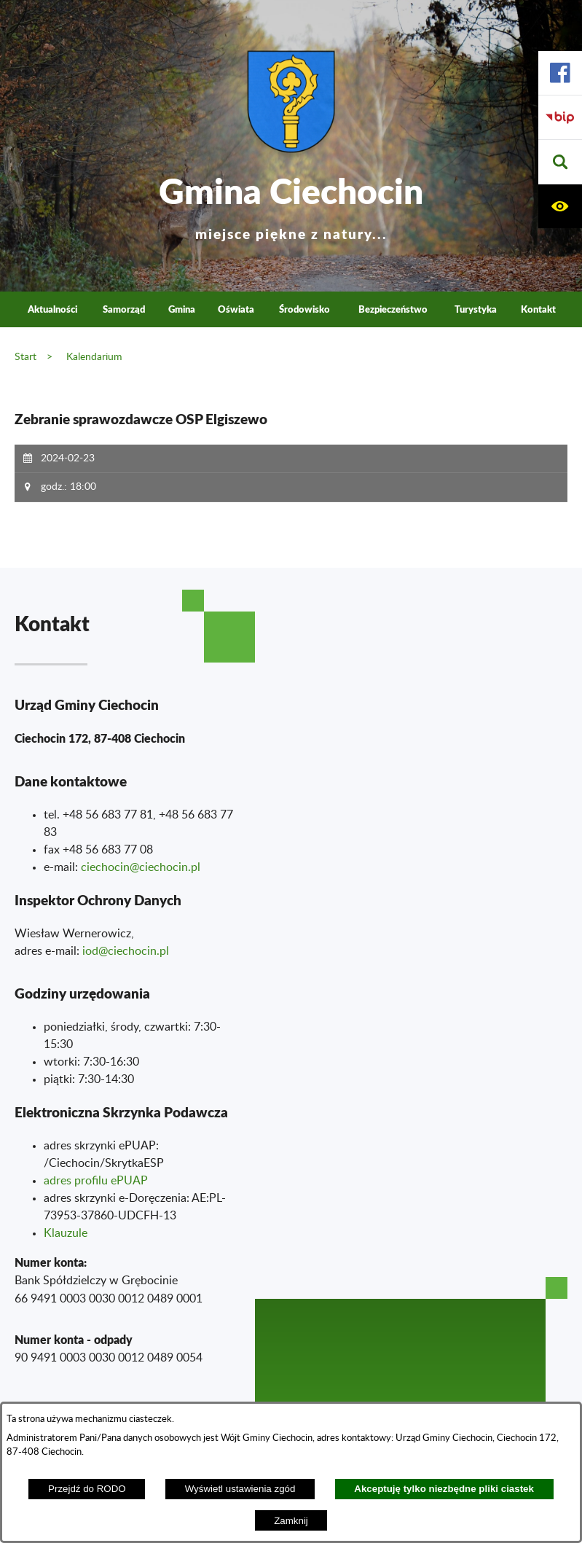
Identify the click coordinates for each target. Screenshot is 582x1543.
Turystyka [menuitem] (476, 309)
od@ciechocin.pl (127, 951)
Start (25, 356)
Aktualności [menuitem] (52, 309)
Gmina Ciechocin (291, 204)
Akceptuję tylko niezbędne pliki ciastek (444, 1488)
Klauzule (65, 1233)
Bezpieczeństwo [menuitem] (393, 309)
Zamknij (291, 1520)
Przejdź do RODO (87, 1488)
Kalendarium (94, 356)
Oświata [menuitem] (236, 309)
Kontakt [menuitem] (538, 309)
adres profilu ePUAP (96, 1181)
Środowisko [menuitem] (304, 309)
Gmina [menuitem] (181, 309)
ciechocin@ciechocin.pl (140, 867)
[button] (560, 162)
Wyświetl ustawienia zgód (240, 1488)
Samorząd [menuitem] (124, 309)
